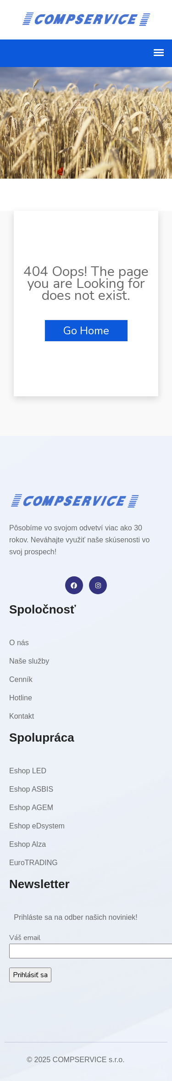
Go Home (86, 330)
